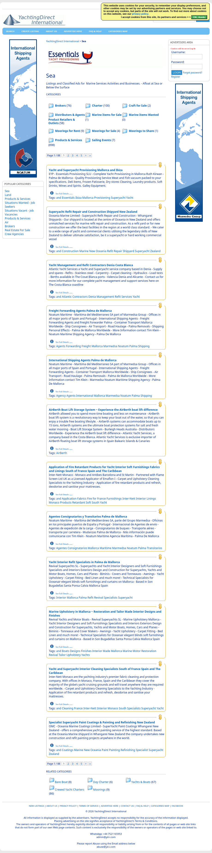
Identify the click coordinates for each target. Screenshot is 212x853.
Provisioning (102, 198)
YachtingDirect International (62, 41)
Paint (105, 750)
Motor (137, 651)
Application (69, 499)
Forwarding (73, 346)
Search (10, 31)
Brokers (10, 226)
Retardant (78, 502)
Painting (114, 750)
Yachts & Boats (140, 782)
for (94, 499)
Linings (151, 499)
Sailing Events (101, 140)
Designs (75, 651)
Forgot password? (192, 72)
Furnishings (114, 499)
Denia (92, 297)
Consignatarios (77, 548)
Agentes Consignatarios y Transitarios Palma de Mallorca (88, 516)
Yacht (129, 198)
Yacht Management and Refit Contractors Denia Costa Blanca (91, 265)
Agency (61, 396)
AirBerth (61, 453)
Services (126, 297)
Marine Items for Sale (107, 115)
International (84, 396)
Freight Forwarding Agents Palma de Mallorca (80, 311)
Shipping (144, 346)
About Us (51, 31)
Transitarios (154, 548)
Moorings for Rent (67, 131)
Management (105, 297)
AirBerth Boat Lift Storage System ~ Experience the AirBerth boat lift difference (103, 410)
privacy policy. (140, 13)
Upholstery (73, 655)
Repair (118, 251)
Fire (89, 499)
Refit (110, 251)
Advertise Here (73, 31)
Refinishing (128, 750)
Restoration (148, 651)
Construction (70, 251)
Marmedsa (110, 346)
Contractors (80, 297)
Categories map (118, 31)
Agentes (61, 548)
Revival (98, 598)
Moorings (99, 790)
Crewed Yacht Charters (69, 790)
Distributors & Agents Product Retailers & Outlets (66, 119)
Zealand (155, 251)
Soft (88, 502)
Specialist (142, 750)
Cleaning (68, 708)
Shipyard (128, 251)
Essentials (68, 198)
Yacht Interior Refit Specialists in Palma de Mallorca (84, 562)
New (92, 251)
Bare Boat (61, 782)
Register (175, 76)
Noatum (123, 346)
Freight (86, 346)
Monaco (54, 502)
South (95, 502)
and (58, 198)
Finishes (86, 651)
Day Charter (101, 782)
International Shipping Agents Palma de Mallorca (82, 360)
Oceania (101, 251)
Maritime (105, 548)
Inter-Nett (128, 499)
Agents (60, 346)
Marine (83, 251)
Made (106, 651)
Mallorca (87, 198)
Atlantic (67, 297)
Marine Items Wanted (144, 115)
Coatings (68, 750)
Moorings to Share (141, 131)
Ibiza (78, 198)
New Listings (36, 805)
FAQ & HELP (95, 31)
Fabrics (81, 499)
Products (65, 502)
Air (7, 222)
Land (8, 195)
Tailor (62, 655)
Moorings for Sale (104, 131)
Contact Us (127, 805)
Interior (141, 499)
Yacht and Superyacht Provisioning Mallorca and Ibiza (86, 170)
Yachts (85, 655)
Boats (65, 651)
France (101, 499)
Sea (7, 191)
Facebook (177, 805)
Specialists (110, 598)
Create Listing (30, 31)
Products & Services (17, 199)
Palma (133, 346)
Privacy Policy (68, 805)
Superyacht (118, 198)
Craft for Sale (138, 106)
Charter (97, 106)
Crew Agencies (14, 234)
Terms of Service (89, 805)
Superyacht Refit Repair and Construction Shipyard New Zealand (93, 212)
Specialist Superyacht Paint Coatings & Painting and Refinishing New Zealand (102, 722)
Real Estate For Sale (17, 230)
